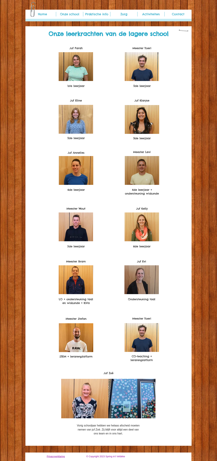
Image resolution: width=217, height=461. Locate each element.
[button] (69, 14)
